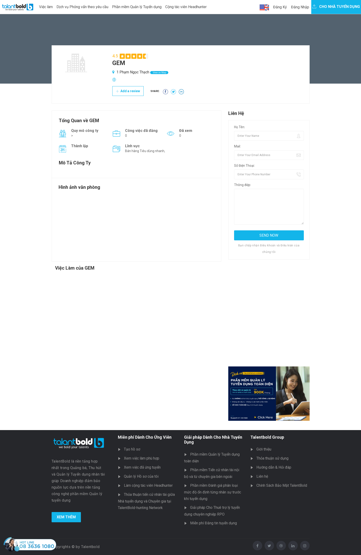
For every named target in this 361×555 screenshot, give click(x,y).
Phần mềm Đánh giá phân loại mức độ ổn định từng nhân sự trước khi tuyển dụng (212, 492)
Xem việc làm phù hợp (141, 458)
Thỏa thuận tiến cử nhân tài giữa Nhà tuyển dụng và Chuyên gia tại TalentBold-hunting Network (146, 501)
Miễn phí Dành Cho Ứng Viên (145, 437)
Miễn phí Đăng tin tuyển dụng (213, 523)
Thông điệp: (242, 185)
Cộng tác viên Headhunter (186, 7)
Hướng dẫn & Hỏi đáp (273, 467)
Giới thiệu (263, 449)
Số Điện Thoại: (244, 165)
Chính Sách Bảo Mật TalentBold (281, 485)
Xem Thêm (66, 517)
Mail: (237, 146)
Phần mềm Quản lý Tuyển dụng (137, 7)
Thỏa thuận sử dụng (272, 458)
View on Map (159, 72)
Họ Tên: (239, 127)
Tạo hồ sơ (132, 449)
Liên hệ (262, 476)
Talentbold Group (267, 437)
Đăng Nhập (300, 7)
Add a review (128, 91)
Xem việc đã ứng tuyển (142, 467)
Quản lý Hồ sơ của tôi (141, 476)
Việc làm (46, 7)
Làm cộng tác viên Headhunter (148, 485)
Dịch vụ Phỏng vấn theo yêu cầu (82, 7)
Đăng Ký (280, 7)
